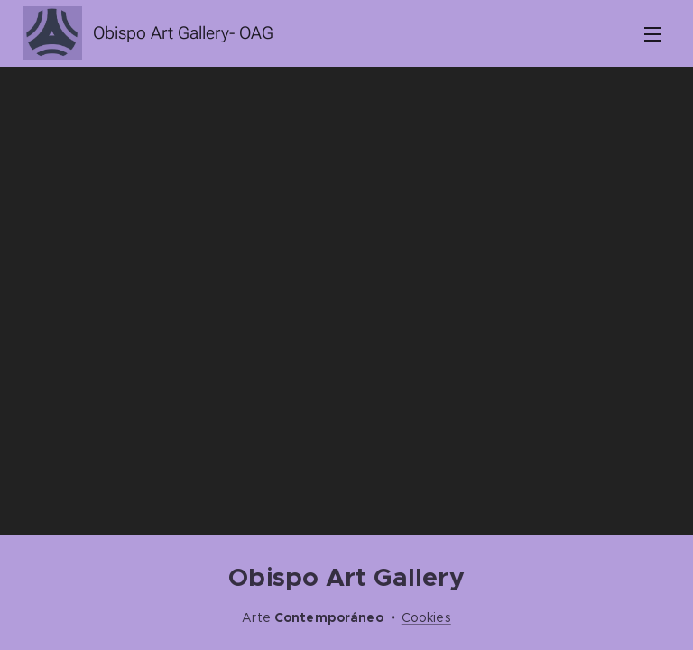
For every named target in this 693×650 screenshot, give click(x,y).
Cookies (426, 617)
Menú (652, 34)
